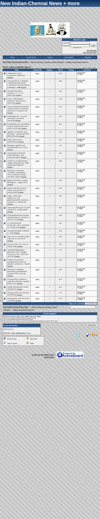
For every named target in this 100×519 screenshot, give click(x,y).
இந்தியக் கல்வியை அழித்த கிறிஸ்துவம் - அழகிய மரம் (17, 181)
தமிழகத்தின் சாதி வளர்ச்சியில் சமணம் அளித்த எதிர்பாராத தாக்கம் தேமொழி (18, 126)
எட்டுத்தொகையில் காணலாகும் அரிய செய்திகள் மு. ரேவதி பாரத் (18, 225)
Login (93, 46)
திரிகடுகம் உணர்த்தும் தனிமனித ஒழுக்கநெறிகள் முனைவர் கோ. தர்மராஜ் (17, 272)
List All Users (31, 57)
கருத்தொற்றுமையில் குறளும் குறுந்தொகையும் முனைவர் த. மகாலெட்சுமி (18, 217)
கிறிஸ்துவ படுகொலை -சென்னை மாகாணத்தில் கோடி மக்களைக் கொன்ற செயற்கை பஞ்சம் (16, 174)
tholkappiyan (20, 333)
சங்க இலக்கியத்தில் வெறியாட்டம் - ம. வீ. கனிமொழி (15, 93)
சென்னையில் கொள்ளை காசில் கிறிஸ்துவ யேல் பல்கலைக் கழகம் (16, 155)
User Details (68, 57)
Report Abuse (49, 357)
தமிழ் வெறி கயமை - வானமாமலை (15, 141)
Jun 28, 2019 (81, 131)
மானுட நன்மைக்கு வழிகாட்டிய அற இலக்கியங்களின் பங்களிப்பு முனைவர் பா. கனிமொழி (18, 199)
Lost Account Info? (90, 52)
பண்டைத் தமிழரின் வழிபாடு (77, 62)
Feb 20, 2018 (81, 292)
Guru (13, 333)
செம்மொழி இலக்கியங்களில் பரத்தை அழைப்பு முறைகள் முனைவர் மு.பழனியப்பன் (18, 109)
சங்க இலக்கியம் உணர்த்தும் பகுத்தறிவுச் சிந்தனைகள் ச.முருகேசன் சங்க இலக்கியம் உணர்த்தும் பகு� (18, 84)
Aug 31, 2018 (81, 278)
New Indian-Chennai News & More (15, 62)
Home (12, 57)
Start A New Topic (89, 67)
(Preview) (10, 77)
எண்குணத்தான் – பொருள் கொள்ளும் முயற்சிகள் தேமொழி (17, 118)
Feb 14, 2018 (81, 297)
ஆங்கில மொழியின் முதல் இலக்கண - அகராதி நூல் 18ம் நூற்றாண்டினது (18, 134)
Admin (37, 73)
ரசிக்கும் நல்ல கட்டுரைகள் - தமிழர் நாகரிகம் (47, 62)
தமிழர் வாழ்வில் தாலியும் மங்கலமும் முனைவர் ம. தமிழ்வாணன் (17, 190)
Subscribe (92, 325)
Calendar (87, 57)
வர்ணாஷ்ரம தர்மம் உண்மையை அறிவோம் (16, 74)
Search (50, 57)
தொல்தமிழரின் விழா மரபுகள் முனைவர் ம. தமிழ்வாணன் (18, 209)
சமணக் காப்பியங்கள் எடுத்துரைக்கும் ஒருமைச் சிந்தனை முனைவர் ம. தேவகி (18, 262)
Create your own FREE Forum (43, 355)
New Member (92, 51)
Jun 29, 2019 (81, 80)
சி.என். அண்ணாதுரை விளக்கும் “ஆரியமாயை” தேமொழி (16, 101)
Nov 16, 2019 (81, 72)
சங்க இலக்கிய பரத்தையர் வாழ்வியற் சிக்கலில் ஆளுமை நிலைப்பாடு (18, 281)
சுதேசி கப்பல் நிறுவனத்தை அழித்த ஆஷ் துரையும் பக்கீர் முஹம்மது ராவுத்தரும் (18, 163)
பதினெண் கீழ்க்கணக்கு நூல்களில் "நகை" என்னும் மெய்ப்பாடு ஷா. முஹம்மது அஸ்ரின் (17, 253)
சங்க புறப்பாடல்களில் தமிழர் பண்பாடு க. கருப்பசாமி (18, 238)
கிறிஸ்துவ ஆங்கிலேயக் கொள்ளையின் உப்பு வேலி (17, 146)
